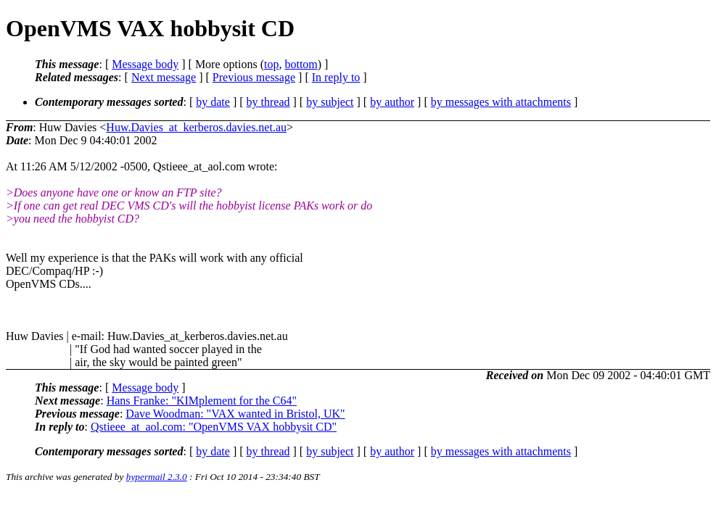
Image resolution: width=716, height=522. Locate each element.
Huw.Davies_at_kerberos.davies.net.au (196, 127)
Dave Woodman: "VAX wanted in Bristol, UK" (235, 413)
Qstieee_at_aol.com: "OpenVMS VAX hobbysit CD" (214, 426)
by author (392, 102)
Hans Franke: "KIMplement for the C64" (202, 400)
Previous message (254, 77)
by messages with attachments (501, 102)
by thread (268, 102)
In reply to (336, 77)
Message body (145, 64)
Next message (163, 77)
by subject (329, 102)
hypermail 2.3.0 (156, 476)
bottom (300, 64)
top (271, 64)
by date (213, 102)
